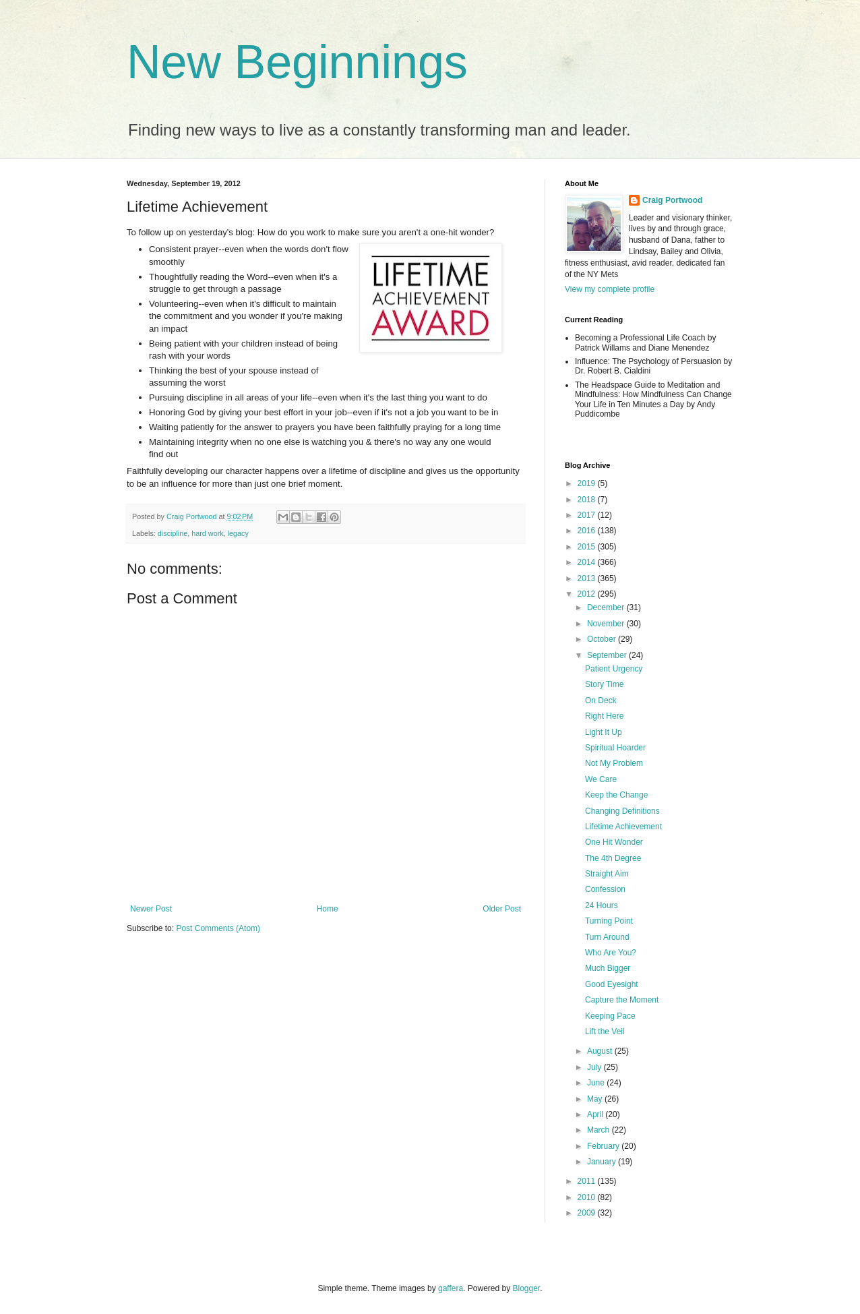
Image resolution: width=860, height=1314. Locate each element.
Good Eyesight (611, 984)
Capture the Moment (621, 1000)
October (602, 639)
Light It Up (603, 732)
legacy (238, 533)
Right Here (604, 716)
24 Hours (601, 905)
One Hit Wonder (614, 842)
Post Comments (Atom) (218, 928)
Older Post (502, 909)
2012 (588, 594)
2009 (588, 1213)
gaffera (450, 1288)
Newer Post (151, 909)
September (608, 655)
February (604, 1146)
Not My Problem (614, 763)
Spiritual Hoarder (615, 747)
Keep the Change (616, 795)
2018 (588, 499)
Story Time (604, 684)
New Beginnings (297, 62)
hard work (207, 533)
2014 (588, 562)
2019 (588, 483)
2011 (588, 1181)
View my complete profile (609, 289)
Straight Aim (607, 873)
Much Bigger (607, 968)
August (601, 1051)
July (595, 1067)
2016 (588, 530)
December (607, 607)
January (602, 1161)
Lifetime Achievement (623, 826)
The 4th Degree (613, 858)
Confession (605, 889)
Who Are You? (610, 952)
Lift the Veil (605, 1031)
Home (327, 909)
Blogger (527, 1288)
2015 (588, 546)
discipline (172, 533)
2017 (588, 515)
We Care (601, 779)
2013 (588, 578)
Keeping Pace (610, 1016)
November (607, 623)
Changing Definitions (622, 811)
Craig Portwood (672, 200)
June (597, 1082)
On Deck (601, 700)
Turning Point (609, 921)
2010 (588, 1197)
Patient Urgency (613, 669)
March (599, 1130)
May (596, 1099)
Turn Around (607, 937)
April (596, 1114)
